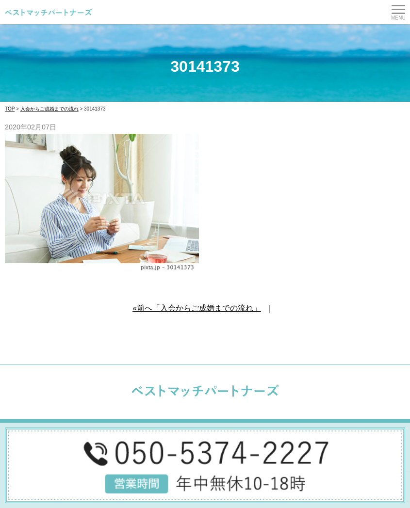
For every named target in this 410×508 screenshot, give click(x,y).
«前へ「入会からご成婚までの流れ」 (196, 308)
